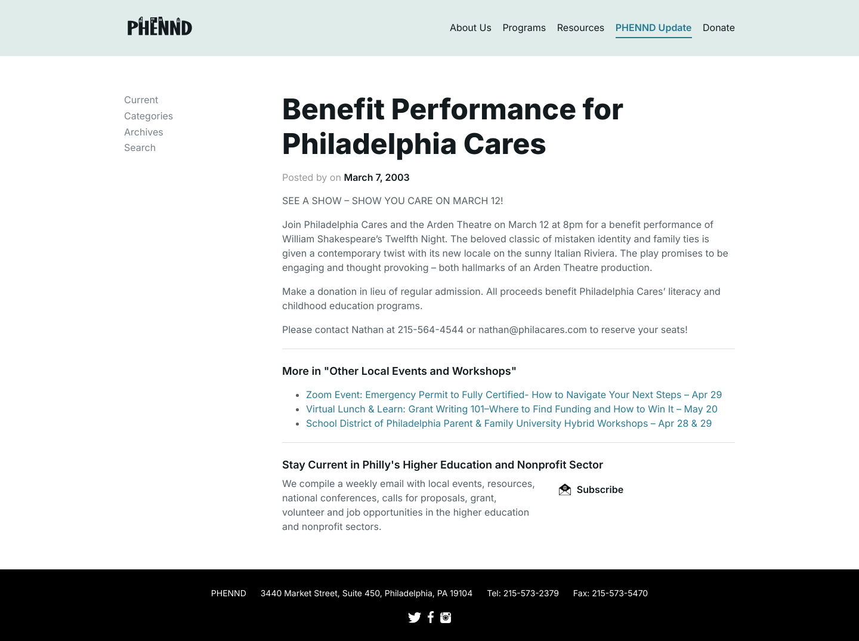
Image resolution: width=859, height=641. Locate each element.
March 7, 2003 (376, 177)
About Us (471, 27)
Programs (524, 27)
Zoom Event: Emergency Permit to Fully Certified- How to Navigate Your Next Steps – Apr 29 (514, 394)
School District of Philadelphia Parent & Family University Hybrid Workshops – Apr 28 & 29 (509, 423)
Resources (581, 27)
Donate (719, 27)
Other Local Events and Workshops (420, 371)
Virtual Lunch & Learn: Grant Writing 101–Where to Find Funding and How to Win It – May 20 (512, 409)
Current (141, 100)
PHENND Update (654, 27)
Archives (143, 132)
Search (140, 147)
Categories (148, 116)
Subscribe (591, 489)
